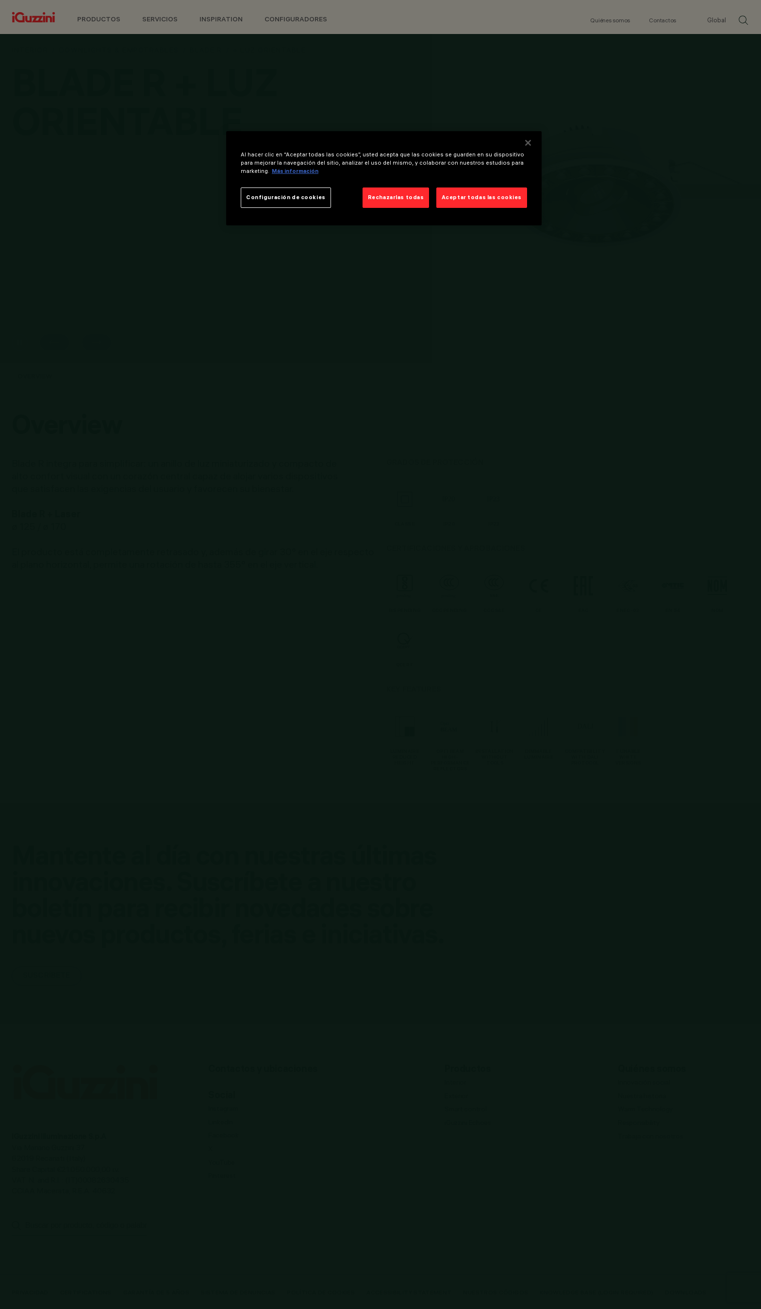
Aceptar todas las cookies (482, 197)
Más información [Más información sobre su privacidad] (295, 171)
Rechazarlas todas (396, 197)
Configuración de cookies (286, 197)
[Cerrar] (528, 142)
